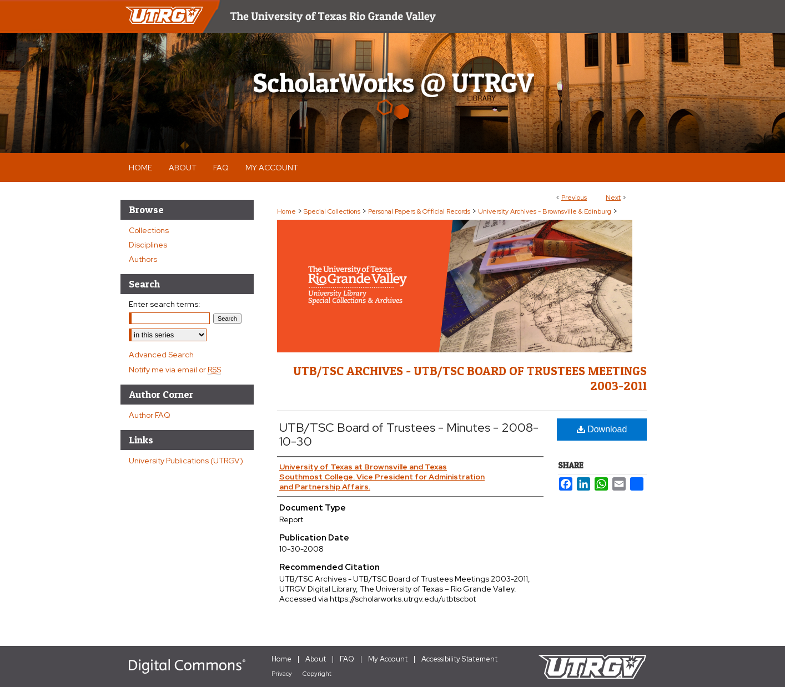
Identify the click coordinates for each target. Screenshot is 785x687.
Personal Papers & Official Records (419, 211)
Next (613, 197)
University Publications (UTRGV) (186, 461)
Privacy (281, 674)
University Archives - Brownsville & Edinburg (544, 211)
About (315, 659)
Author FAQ (149, 415)
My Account (387, 659)
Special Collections (332, 211)
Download (602, 429)
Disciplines (148, 245)
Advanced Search (161, 355)
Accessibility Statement (459, 659)
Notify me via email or (175, 370)
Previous (574, 197)
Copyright (317, 674)
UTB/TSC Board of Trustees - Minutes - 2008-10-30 (409, 434)
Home (286, 211)
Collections (149, 230)
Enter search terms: (164, 304)
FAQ (347, 659)
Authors (143, 259)
